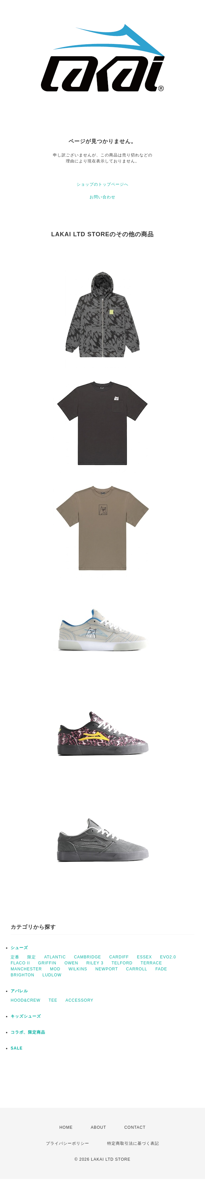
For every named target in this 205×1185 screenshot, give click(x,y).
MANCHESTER (26, 969)
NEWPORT (106, 969)
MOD (55, 969)
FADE (161, 969)
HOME (66, 1127)
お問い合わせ (102, 197)
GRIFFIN (47, 963)
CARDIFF (119, 957)
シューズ (19, 947)
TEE (53, 1000)
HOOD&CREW (26, 1000)
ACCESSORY (80, 1000)
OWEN (71, 963)
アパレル (19, 991)
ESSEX (144, 957)
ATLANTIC (55, 957)
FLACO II (20, 963)
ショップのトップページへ (102, 184)
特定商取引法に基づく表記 (133, 1143)
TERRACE (151, 963)
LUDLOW (51, 975)
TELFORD (121, 963)
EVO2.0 (168, 957)
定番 (15, 957)
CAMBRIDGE (87, 957)
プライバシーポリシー (67, 1143)
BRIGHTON (22, 975)
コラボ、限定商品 (28, 1032)
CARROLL (136, 969)
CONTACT (134, 1127)
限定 (31, 957)
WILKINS (78, 969)
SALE (17, 1048)
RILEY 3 (94, 963)
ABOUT (98, 1127)
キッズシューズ (26, 1016)
